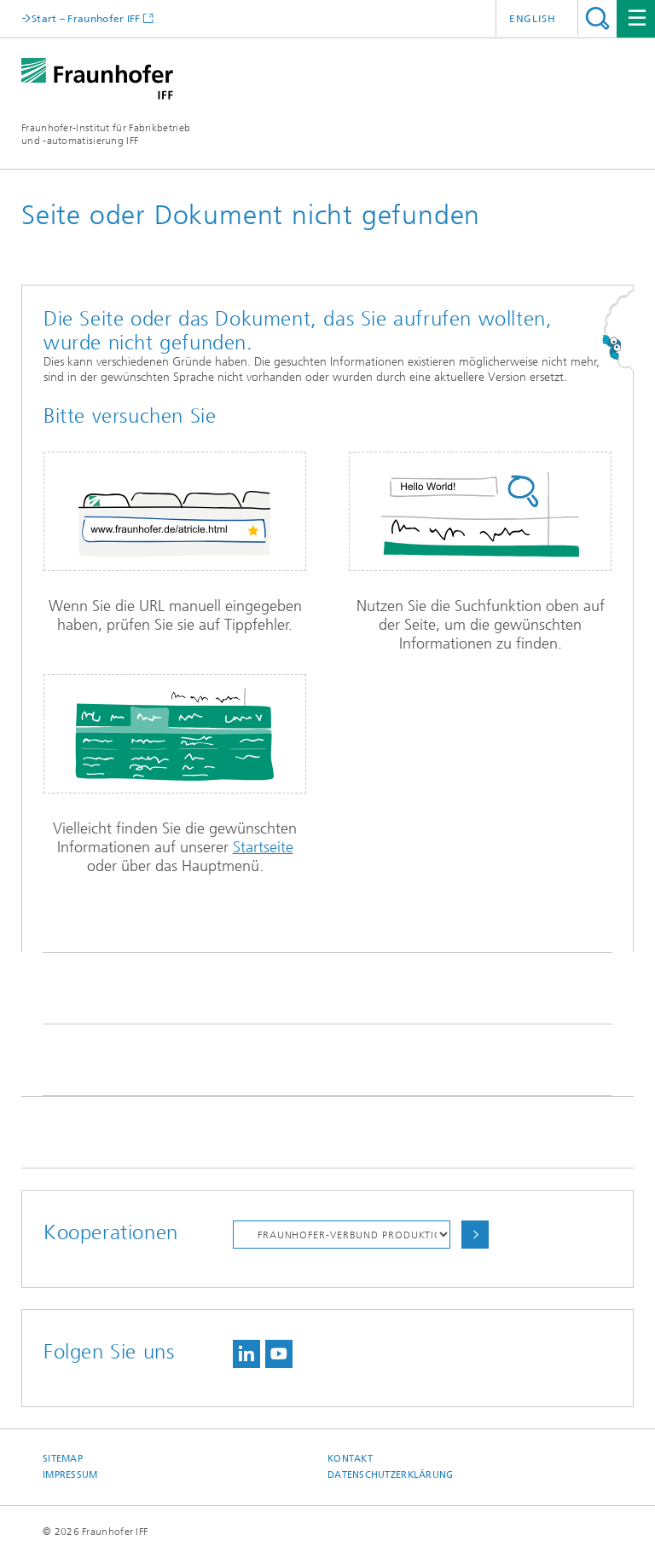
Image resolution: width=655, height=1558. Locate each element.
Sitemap (63, 1458)
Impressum (70, 1474)
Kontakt (350, 1458)
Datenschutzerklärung (391, 1474)
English (532, 19)
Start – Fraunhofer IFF (86, 18)
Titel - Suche (597, 18)
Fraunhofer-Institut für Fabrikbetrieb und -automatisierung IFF (105, 134)
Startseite (263, 847)
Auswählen (475, 1234)
